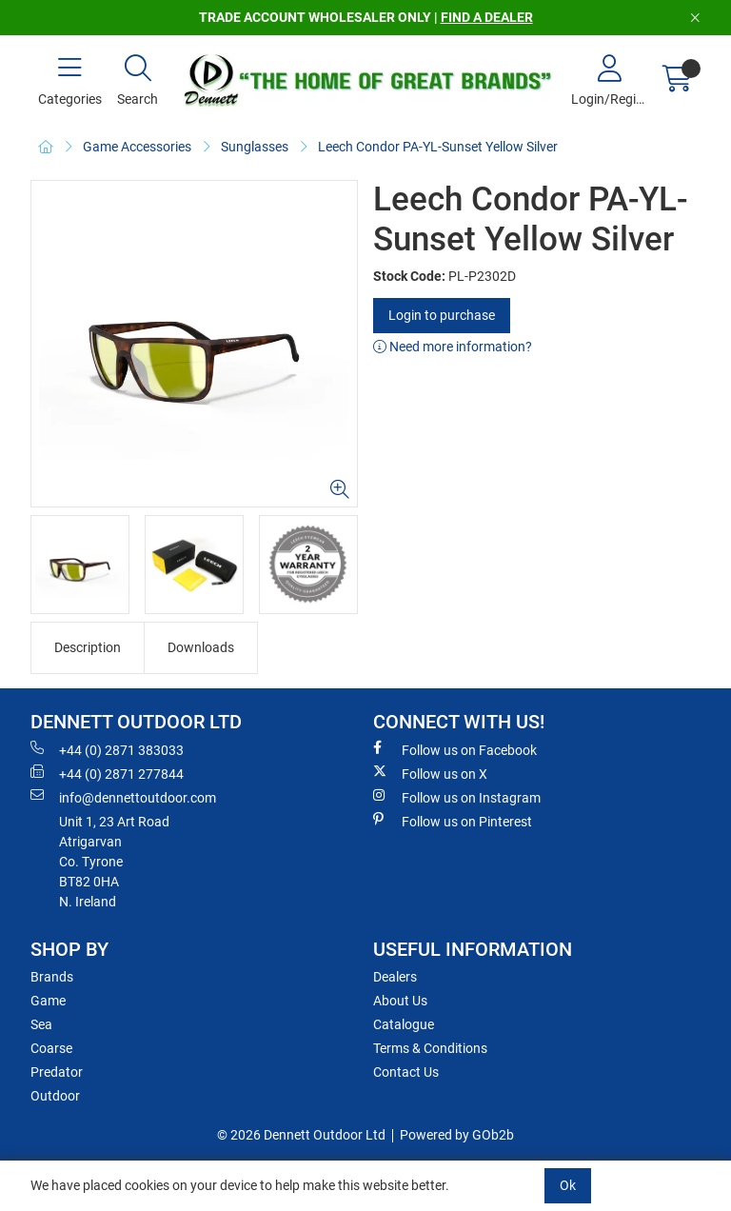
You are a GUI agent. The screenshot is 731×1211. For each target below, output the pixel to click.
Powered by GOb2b (457, 1134)
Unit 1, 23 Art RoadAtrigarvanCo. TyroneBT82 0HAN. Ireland (114, 861)
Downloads (201, 647)
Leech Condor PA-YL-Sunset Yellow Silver (438, 146)
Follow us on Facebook (455, 749)
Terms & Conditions (430, 1048)
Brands (51, 976)
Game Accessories (137, 146)
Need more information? (452, 346)
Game (48, 1000)
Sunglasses (254, 146)
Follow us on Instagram (457, 796)
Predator (56, 1072)
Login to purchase (441, 315)
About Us (400, 1000)
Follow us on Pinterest (452, 820)
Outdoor (55, 1095)
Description (87, 647)
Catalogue (403, 1024)
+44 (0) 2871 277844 (107, 773)
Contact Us (406, 1072)
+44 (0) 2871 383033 (107, 749)
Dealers (395, 976)
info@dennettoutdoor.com (123, 796)
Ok (568, 1185)
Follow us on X (430, 773)
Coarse (51, 1048)
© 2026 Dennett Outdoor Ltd (301, 1134)
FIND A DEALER (487, 17)
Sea (41, 1024)
